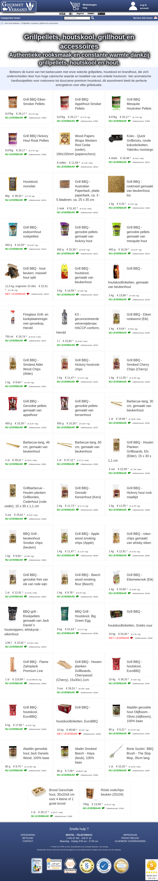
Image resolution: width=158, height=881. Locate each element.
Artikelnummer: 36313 (37, 200)
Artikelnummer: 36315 (89, 213)
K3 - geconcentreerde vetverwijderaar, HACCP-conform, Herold (78, 323)
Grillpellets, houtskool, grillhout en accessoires (40, 23)
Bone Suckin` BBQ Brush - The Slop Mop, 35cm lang (140, 753)
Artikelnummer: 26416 (141, 593)
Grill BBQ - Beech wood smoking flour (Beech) (87, 579)
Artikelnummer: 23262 (37, 464)
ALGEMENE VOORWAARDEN (130, 841)
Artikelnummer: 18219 (141, 300)
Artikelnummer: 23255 (37, 428)
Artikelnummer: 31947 (141, 684)
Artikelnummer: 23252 (89, 382)
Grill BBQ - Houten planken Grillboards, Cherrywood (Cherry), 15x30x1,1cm (79, 671)
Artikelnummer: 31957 (141, 771)
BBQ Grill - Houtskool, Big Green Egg (85, 616)
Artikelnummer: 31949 (92, 734)
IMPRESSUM (130, 835)
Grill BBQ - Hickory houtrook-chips (87, 364)
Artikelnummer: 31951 (141, 734)
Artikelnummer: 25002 (37, 597)
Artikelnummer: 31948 (37, 729)
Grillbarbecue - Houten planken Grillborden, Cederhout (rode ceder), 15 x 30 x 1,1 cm (25, 497)
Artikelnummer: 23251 (37, 386)
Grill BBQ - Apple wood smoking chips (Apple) (87, 538)
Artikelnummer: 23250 (141, 333)
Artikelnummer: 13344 (141, 208)
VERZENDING (27, 835)
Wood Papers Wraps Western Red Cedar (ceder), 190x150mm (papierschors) (76, 145)
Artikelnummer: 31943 (37, 684)
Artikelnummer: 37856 (37, 154)
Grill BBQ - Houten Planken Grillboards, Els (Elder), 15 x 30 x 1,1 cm (130, 451)
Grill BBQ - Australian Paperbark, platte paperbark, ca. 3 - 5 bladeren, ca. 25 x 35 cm (78, 191)
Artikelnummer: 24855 (89, 510)
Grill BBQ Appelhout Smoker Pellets (88, 104)
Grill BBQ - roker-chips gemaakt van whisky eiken (139, 538)
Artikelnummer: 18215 (40, 294)
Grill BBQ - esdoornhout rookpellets (32, 232)
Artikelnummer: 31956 (89, 775)
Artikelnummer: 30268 (89, 633)
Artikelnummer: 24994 (37, 560)
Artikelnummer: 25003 (89, 597)
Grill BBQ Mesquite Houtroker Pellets (139, 104)
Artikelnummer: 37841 (115, 808)
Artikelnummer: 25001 (141, 556)
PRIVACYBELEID (130, 838)
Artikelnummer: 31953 (37, 771)
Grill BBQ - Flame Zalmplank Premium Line (35, 666)
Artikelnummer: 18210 (37, 249)
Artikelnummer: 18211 (89, 254)
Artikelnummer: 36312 (141, 162)
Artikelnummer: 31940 (143, 638)
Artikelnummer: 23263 (89, 464)
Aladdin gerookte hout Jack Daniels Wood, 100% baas (36, 753)
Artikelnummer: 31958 (63, 816)
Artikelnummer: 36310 (89, 167)
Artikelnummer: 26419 (37, 647)
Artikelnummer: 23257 (89, 428)
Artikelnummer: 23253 (141, 382)
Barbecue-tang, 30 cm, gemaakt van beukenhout (140, 405)
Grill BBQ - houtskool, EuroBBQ (134, 666)
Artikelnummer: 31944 (89, 693)
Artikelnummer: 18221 (37, 341)
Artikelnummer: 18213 (141, 254)
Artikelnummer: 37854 (89, 121)
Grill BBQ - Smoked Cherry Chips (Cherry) (138, 364)
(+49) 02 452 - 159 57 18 (79, 838)
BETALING (27, 838)
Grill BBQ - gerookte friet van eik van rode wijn (35, 579)
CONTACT (28, 841)
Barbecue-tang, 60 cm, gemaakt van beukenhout (88, 447)
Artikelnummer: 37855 (141, 121)
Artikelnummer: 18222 (89, 345)
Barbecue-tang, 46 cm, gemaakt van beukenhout (36, 447)
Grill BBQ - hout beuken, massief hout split (34, 273)
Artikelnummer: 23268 (141, 473)
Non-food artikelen (12, 23)
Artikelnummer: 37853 (37, 118)
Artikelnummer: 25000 (89, 556)
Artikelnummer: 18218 (89, 295)
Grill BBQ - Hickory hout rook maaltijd (139, 492)
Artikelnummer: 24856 (141, 510)
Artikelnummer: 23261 (141, 423)
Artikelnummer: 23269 (37, 519)
